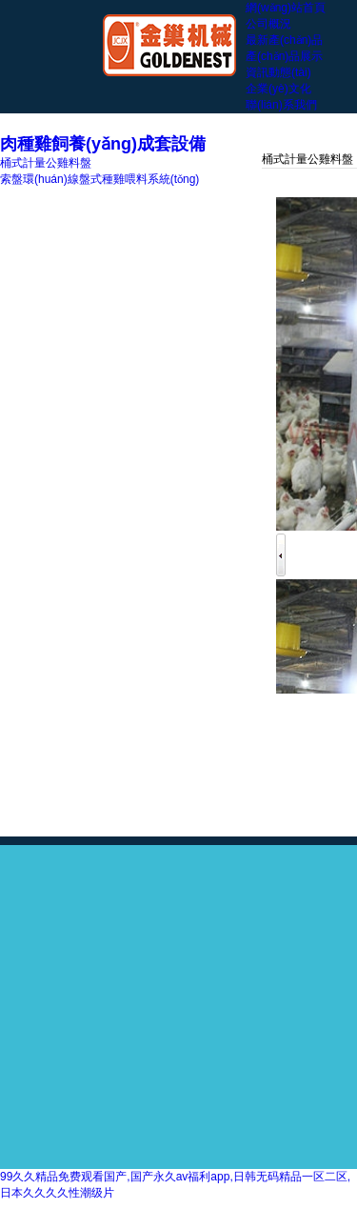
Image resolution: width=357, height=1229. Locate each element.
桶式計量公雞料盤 (45, 163)
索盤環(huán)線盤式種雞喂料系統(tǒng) (99, 179)
